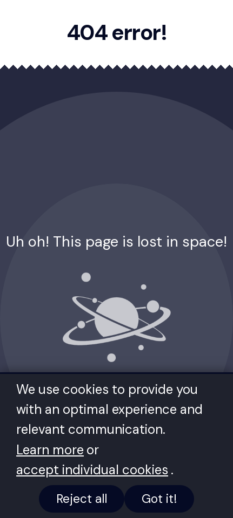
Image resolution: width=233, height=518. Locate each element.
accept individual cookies (92, 469)
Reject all (81, 499)
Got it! (159, 499)
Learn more (50, 449)
